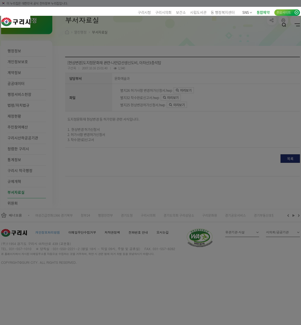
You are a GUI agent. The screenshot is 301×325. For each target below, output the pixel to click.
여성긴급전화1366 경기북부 (54, 243)
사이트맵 (297, 25)
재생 (293, 243)
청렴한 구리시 (18, 176)
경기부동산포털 (264, 243)
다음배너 (298, 243)
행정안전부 (105, 243)
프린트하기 (283, 48)
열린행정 (80, 59)
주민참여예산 (17, 154)
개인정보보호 (17, 89)
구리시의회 (163, 12)
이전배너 (289, 243)
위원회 (12, 230)
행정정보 (14, 78)
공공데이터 (16, 111)
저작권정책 (112, 260)
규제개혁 (14, 209)
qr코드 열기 (295, 48)
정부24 (85, 243)
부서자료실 (16, 220)
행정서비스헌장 (19, 122)
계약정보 (14, 100)
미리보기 (183, 118)
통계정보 (14, 187)
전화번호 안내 (138, 260)
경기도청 (127, 243)
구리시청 (144, 12)
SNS (247, 12)
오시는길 (162, 260)
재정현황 (14, 143)
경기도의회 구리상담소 (179, 243)
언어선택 (258, 25)
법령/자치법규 (18, 133)
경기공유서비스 (235, 243)
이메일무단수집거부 (82, 260)
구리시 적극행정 (19, 198)
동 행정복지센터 (223, 12)
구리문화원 (209, 243)
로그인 (270, 25)
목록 (290, 186)
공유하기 (271, 48)
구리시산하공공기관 (22, 165)
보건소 (181, 12)
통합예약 (263, 12)
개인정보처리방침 (47, 260)
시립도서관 (198, 12)
